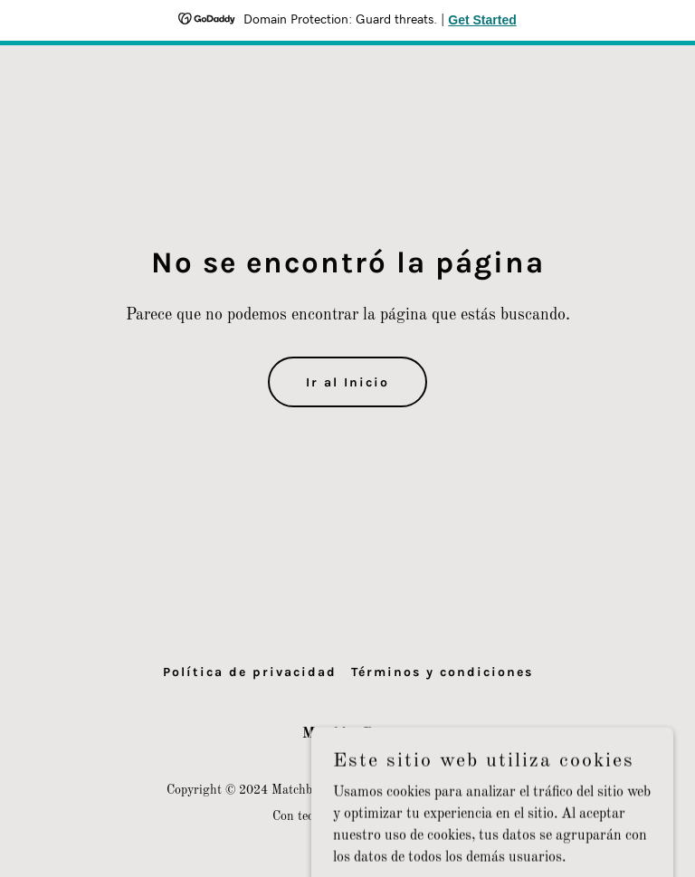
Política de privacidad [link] (250, 672)
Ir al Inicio (347, 382)
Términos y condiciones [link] (442, 672)
